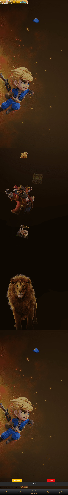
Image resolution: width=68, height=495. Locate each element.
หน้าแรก (12, 484)
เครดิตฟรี (56, 484)
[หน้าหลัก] (6, 491)
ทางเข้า (47, 492)
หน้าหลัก (7, 492)
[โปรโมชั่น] (20, 491)
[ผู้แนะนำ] (61, 491)
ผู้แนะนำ (61, 492)
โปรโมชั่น (34, 484)
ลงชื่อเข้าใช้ (34, 493)
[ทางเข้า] (47, 491)
